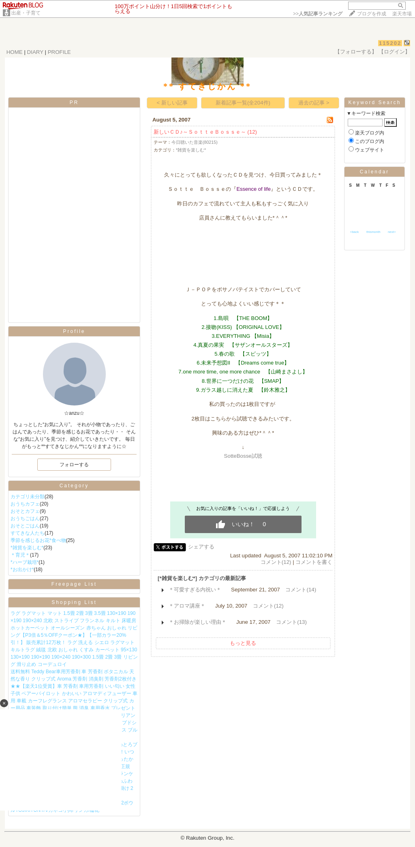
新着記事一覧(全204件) (243, 103)
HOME (14, 52)
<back (354, 232)
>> (317, 14)
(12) (252, 132)
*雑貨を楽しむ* (27, 547)
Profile (74, 331)
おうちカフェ (25, 504)
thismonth (373, 232)
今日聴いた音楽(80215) (194, 142)
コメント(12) (276, 562)
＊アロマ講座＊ (187, 606)
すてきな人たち (28, 533)
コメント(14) (300, 590)
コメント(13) (291, 622)
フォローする (74, 464)
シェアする (201, 547)
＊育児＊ (20, 555)
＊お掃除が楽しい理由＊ (198, 622)
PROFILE (59, 52)
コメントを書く (313, 562)
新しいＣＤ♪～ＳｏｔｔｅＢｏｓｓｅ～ (200, 132)
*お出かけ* (22, 569)
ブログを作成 (371, 14)
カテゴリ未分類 (28, 496)
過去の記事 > (313, 103)
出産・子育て (26, 13)
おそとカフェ (25, 511)
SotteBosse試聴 (243, 456)
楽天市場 (402, 14)
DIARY (35, 52)
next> (392, 232)
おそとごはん (25, 526)
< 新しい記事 (172, 103)
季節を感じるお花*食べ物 (38, 540)
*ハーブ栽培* (25, 562)
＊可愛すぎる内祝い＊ (195, 590)
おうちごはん (25, 518)
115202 (390, 43)
